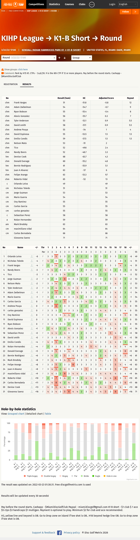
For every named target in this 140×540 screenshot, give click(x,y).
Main (3, 11)
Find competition (16, 11)
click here (23, 69)
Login (112, 4)
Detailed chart (34, 413)
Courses (69, 4)
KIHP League (22, 38)
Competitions (36, 4)
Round (111, 38)
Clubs (82, 4)
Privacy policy (72, 532)
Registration (11, 84)
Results (27, 84)
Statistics (54, 4)
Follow (125, 11)
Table (48, 413)
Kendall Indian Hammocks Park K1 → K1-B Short (51, 49)
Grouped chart (16, 413)
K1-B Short (72, 38)
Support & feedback (43, 532)
